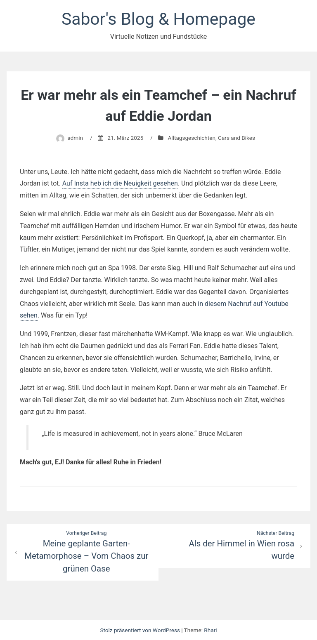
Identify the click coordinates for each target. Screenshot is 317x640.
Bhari (210, 630)
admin (75, 137)
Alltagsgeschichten (191, 137)
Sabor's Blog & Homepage (158, 19)
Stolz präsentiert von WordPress (140, 630)
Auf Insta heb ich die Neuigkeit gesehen (120, 183)
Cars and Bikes (236, 137)
